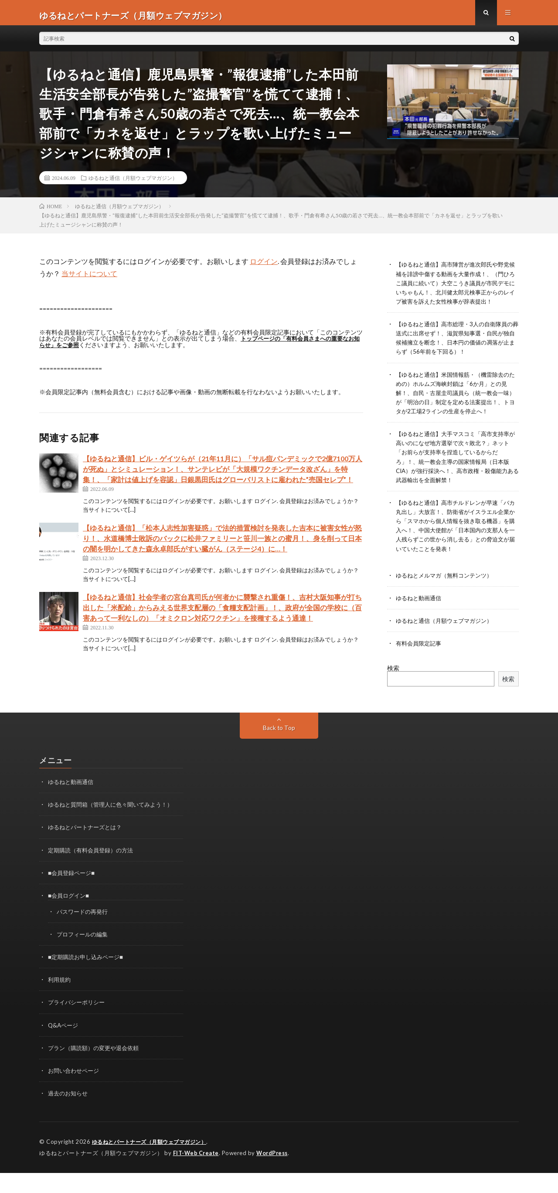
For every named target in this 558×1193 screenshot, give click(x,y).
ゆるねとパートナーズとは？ (87, 848)
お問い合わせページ (75, 1091)
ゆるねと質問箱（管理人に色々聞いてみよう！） (115, 826)
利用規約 (60, 1000)
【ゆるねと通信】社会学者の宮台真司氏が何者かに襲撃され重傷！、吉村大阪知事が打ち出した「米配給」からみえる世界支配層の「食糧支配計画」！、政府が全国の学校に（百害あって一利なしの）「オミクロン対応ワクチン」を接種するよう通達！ (222, 612)
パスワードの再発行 (84, 932)
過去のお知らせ (69, 1114)
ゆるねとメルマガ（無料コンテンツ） (448, 597)
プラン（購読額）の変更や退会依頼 (97, 1068)
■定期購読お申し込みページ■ (88, 978)
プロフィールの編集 (84, 955)
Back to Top (279, 749)
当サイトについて (89, 278)
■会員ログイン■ (70, 916)
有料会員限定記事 (420, 665)
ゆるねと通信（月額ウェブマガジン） (132, 183)
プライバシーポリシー (78, 1023)
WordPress (274, 1173)
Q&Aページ (64, 1046)
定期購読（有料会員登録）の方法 (94, 871)
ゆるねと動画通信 (420, 619)
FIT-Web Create (196, 1173)
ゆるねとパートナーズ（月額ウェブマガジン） (154, 1162)
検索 (393, 689)
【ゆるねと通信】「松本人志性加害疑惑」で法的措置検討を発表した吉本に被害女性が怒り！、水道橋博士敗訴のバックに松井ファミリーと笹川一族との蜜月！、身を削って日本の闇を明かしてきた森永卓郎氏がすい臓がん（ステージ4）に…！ (222, 543)
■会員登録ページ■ (73, 894)
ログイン (264, 266)
